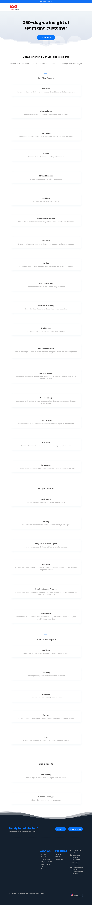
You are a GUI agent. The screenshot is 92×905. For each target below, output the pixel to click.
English (74, 895)
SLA (46, 738)
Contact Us (75, 829)
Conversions (46, 466)
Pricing (58, 854)
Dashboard (46, 500)
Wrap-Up (46, 444)
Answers (46, 566)
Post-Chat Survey (46, 307)
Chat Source (46, 329)
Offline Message (46, 177)
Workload (46, 199)
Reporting (44, 869)
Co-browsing (46, 399)
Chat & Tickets (46, 615)
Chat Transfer (46, 421)
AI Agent (44, 857)
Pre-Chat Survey (46, 284)
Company (59, 859)
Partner (58, 857)
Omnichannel (45, 859)
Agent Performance (46, 220)
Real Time (46, 90)
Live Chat (44, 854)
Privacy (38, 893)
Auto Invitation (46, 374)
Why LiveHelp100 (46, 862)
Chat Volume (46, 112)
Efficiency (46, 242)
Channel (46, 696)
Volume (46, 716)
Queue (46, 155)
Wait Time (46, 134)
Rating (46, 264)
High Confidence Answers (46, 590)
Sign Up (45, 37)
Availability (46, 776)
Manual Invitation (46, 350)
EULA (42, 893)
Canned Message (46, 798)
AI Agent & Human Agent (46, 545)
